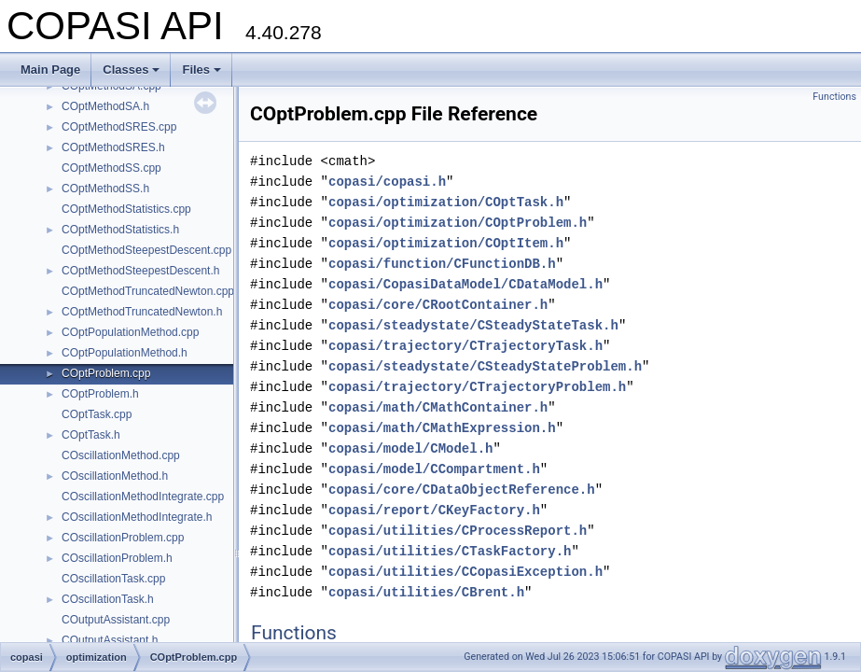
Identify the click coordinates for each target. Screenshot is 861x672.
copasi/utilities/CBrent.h (426, 592)
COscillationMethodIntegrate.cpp (143, 496)
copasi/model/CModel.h (410, 448)
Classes (131, 70)
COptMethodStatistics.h (120, 229)
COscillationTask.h (108, 599)
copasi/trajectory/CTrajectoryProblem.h (477, 387)
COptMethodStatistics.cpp (126, 209)
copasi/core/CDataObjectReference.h (461, 489)
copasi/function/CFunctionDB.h (442, 264)
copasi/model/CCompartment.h (434, 469)
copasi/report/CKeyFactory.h (434, 510)
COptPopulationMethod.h (124, 352)
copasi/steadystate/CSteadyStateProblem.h (485, 366)
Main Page (50, 70)
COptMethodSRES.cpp (119, 126)
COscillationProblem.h (117, 558)
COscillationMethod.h (115, 476)
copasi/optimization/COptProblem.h (457, 222)
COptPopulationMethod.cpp (130, 332)
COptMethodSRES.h (113, 147)
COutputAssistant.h (110, 640)
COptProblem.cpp (106, 373)
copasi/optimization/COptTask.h (445, 202)
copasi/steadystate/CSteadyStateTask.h (473, 325)
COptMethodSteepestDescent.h (140, 270)
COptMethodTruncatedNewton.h (142, 311)
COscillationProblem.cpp (123, 537)
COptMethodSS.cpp (111, 168)
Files (201, 70)
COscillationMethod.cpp (121, 455)
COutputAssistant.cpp (116, 619)
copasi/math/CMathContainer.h (438, 407)
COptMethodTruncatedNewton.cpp (148, 291)
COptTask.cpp (97, 414)
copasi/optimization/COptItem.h (445, 243)
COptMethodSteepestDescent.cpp (146, 250)
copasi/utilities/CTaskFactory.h (449, 551)
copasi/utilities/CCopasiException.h (465, 572)
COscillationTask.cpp (113, 578)
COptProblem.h (100, 393)
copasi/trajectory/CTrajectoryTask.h (465, 346)
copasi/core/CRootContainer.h (438, 305)
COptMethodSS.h (105, 188)
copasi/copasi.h (387, 181)
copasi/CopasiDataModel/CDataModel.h (465, 284)
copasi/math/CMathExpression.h (442, 428)
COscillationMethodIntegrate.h (137, 517)
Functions (834, 97)
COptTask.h (91, 434)
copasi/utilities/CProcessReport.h (457, 530)
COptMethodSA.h (105, 106)
